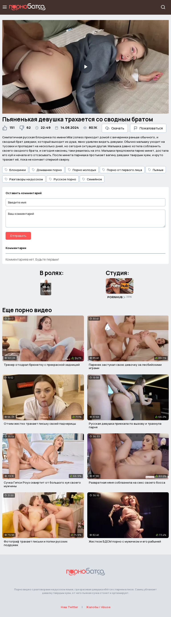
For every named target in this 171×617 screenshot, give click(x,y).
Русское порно (62, 179)
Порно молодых (82, 170)
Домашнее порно (47, 170)
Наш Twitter (69, 607)
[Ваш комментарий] (85, 218)
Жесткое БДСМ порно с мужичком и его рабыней (125, 541)
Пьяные (155, 170)
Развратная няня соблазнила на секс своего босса (127, 482)
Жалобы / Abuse (98, 607)
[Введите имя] (85, 202)
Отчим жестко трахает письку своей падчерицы (40, 424)
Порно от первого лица (122, 170)
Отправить (18, 236)
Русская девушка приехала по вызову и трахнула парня (125, 425)
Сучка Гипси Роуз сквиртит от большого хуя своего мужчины (42, 484)
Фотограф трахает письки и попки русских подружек (35, 543)
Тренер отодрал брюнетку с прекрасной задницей (42, 365)
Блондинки (15, 170)
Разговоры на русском (24, 179)
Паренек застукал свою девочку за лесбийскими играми (125, 366)
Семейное (92, 179)
